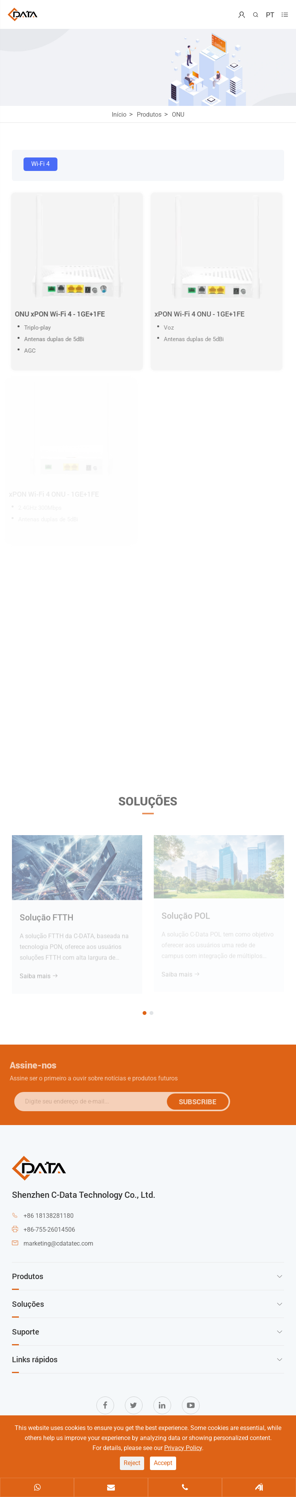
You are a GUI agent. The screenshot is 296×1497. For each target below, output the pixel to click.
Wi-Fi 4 (40, 163)
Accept (163, 1463)
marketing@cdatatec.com (58, 1243)
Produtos (149, 114)
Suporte (25, 1331)
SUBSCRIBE (200, 1101)
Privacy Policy (183, 1448)
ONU (178, 114)
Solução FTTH (47, 913)
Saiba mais (39, 972)
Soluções (147, 803)
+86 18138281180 (49, 1215)
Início (119, 114)
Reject (132, 1463)
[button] (144, 1013)
